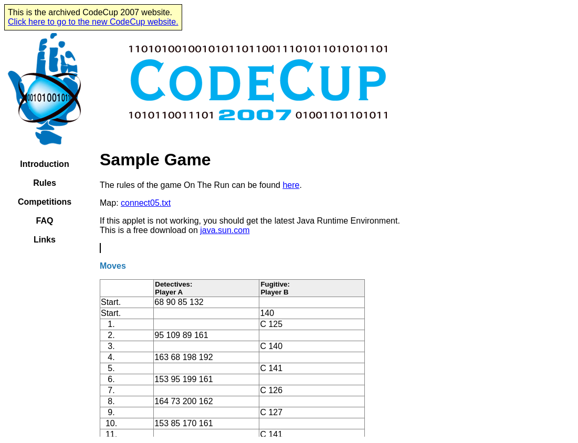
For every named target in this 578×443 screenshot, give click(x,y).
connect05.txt (146, 202)
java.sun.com (224, 230)
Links (45, 239)
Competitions (44, 201)
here (290, 185)
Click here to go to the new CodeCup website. (93, 21)
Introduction (44, 164)
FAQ (45, 220)
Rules (44, 182)
